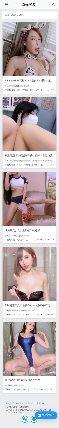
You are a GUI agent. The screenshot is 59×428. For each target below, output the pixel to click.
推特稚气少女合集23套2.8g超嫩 (22, 230)
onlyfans (20, 314)
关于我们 (9, 403)
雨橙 (19, 90)
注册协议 (40, 403)
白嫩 (42, 90)
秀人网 (19, 165)
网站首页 (10, 15)
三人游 (29, 239)
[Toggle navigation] (6, 5)
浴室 (37, 90)
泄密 (24, 389)
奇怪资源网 (24, 407)
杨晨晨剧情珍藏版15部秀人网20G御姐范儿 (29, 155)
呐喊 (31, 90)
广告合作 (30, 403)
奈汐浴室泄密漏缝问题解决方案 (22, 380)
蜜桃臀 (25, 90)
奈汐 (19, 389)
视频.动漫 (10, 90)
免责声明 (19, 403)
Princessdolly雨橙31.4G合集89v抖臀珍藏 (28, 80)
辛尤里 (28, 314)
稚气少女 (20, 239)
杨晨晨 (27, 165)
